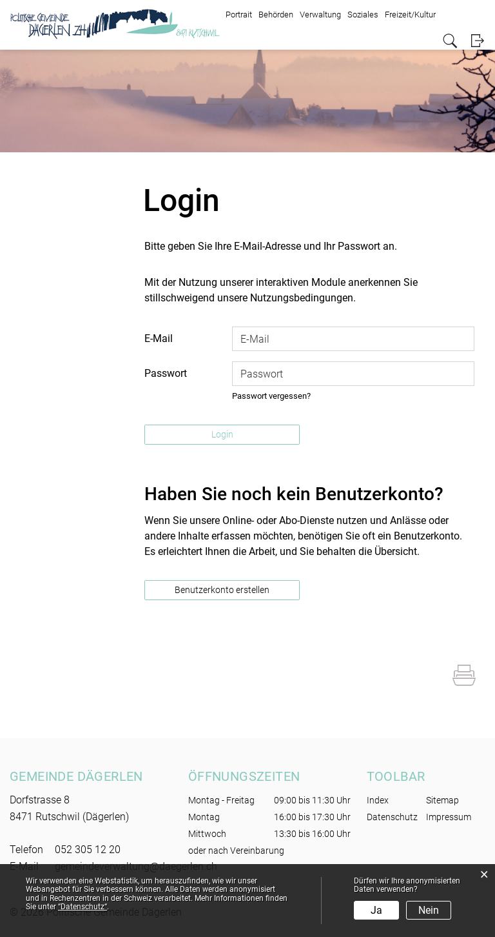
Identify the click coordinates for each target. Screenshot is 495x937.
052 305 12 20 (88, 849)
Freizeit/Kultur (410, 14)
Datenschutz (392, 817)
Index (378, 800)
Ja (376, 910)
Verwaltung (320, 14)
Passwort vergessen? (271, 396)
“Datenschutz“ (82, 906)
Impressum (448, 817)
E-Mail (158, 338)
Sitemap (442, 800)
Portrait (239, 14)
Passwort (165, 373)
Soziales (362, 14)
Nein (428, 910)
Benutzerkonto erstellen (222, 590)
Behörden (275, 14)
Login (477, 41)
